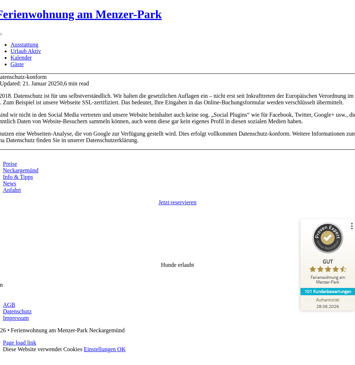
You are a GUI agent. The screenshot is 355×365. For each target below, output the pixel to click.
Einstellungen (100, 349)
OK (121, 349)
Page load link (19, 343)
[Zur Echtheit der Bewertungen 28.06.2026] (327, 302)
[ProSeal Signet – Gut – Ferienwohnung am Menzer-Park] (327, 255)
